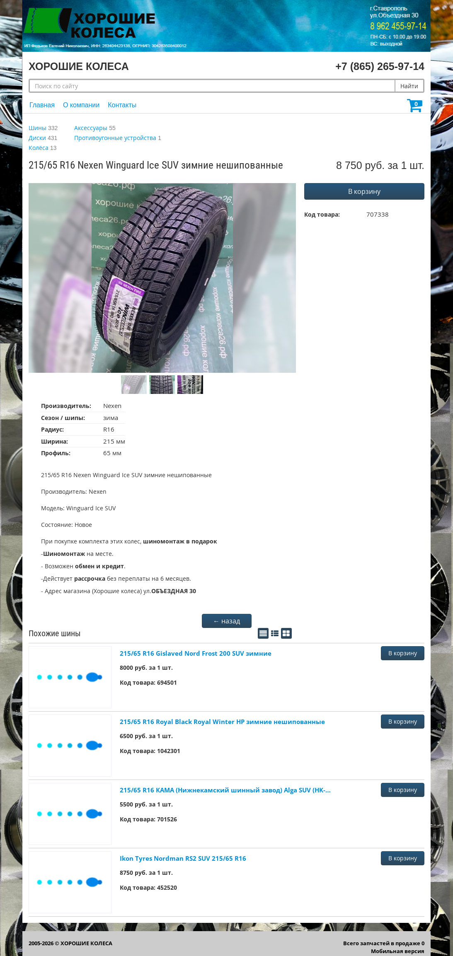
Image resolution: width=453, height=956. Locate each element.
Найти (409, 86)
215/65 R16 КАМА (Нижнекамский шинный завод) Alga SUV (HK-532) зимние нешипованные (225, 790)
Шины (37, 128)
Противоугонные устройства (115, 138)
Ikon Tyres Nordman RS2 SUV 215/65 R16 (183, 858)
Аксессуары (90, 128)
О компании (81, 105)
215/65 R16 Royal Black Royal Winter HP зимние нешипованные (222, 721)
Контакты (122, 105)
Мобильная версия (397, 951)
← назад (226, 620)
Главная (42, 105)
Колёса (38, 148)
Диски (37, 138)
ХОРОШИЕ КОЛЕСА (86, 943)
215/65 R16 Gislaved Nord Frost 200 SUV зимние (195, 653)
